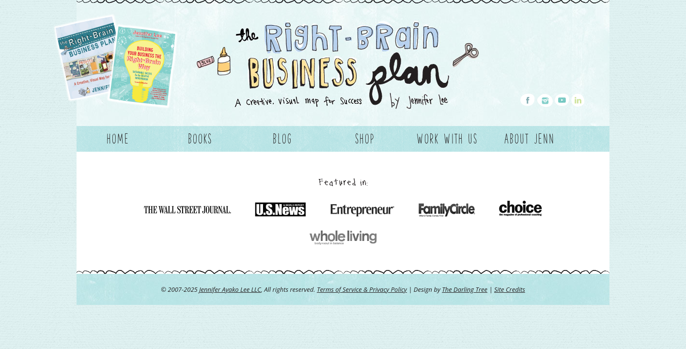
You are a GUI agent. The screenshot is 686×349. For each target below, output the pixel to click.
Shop (365, 138)
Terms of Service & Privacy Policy (362, 289)
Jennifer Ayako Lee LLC (230, 289)
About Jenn (529, 138)
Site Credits (509, 289)
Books (200, 138)
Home (118, 138)
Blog (282, 138)
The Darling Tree (464, 289)
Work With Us (447, 138)
